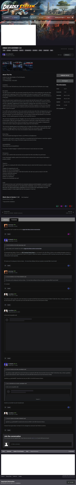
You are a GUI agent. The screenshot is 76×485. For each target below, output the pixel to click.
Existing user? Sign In (60, 17)
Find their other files (10, 55)
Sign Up (68, 17)
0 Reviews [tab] (5, 219)
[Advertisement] (18, 35)
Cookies (20, 476)
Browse (6, 17)
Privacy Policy (8, 476)
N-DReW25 (10, 54)
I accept (70, 482)
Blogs (41, 17)
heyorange (10, 224)
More (48, 17)
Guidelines (18, 483)
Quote (9, 234)
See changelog (24, 197)
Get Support (65, 80)
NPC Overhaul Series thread (28, 252)
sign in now (34, 438)
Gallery (34, 17)
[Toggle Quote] (6, 245)
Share (60, 54)
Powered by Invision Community (68, 476)
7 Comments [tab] (14, 219)
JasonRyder (11, 294)
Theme (3, 476)
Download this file (65, 75)
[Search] (58, 7)
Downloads (25, 17)
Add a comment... (16, 444)
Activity (15, 17)
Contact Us (15, 476)
